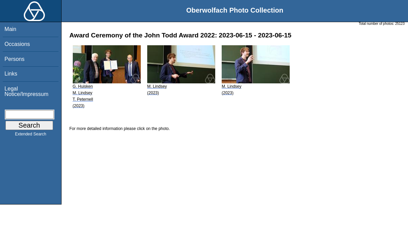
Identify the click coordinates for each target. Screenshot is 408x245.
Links (10, 74)
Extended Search (30, 135)
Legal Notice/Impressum (26, 91)
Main (10, 29)
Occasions (17, 44)
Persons (14, 59)
